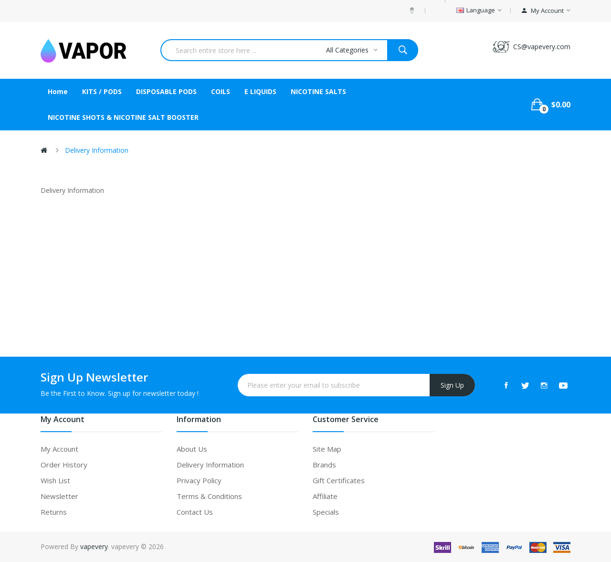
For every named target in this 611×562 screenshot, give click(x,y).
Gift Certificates (339, 480)
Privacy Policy (199, 480)
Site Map (327, 449)
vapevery (94, 546)
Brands (324, 464)
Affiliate (325, 496)
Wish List (55, 480)
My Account (59, 449)
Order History (64, 464)
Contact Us (195, 512)
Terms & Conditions (209, 496)
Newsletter (59, 496)
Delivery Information (96, 150)
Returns (54, 512)
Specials (326, 512)
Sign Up (452, 385)
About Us (192, 449)
